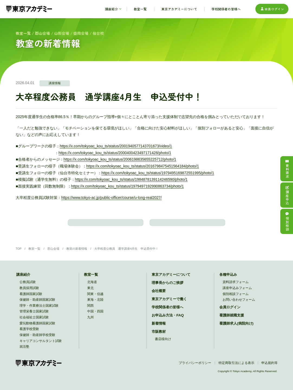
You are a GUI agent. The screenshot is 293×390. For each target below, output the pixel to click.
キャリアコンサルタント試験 (40, 345)
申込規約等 (269, 367)
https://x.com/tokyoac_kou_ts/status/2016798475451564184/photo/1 (142, 166)
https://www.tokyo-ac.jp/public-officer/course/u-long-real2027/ (111, 198)
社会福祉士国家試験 (34, 321)
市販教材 (159, 336)
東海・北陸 (95, 304)
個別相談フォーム (236, 298)
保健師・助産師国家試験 (37, 304)
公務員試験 (27, 286)
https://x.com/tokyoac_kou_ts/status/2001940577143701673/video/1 (116, 146)
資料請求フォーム (236, 286)
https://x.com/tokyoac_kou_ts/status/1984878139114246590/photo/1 (131, 179)
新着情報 (159, 328)
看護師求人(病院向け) (236, 328)
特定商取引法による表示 (236, 367)
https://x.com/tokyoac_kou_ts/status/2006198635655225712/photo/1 (120, 159)
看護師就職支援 (231, 320)
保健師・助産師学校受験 (37, 339)
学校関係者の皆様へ (167, 311)
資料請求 (287, 168)
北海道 (92, 286)
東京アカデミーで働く (169, 303)
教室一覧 (23, 33)
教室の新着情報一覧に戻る (105, 224)
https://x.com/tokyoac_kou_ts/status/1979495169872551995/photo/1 (158, 173)
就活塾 (24, 351)
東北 (90, 292)
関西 (90, 310)
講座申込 (287, 195)
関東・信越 (95, 298)
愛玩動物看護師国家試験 (37, 327)
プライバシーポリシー (195, 367)
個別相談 (287, 221)
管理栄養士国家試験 (34, 316)
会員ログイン (272, 9)
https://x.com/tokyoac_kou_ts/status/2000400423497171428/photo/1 (114, 153)
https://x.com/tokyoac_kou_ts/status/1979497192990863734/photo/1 (127, 186)
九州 (90, 321)
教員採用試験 (29, 292)
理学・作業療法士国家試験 (38, 310)
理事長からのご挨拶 (167, 287)
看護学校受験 (29, 333)
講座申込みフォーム (237, 292)
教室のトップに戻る (187, 224)
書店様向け (163, 343)
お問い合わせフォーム (239, 304)
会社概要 (159, 295)
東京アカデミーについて (171, 279)
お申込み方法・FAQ (168, 320)
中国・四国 (95, 316)
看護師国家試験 (30, 298)
